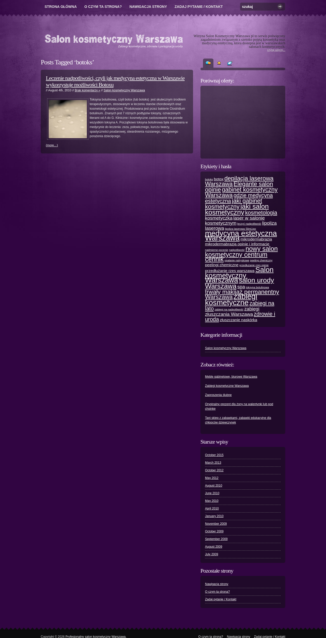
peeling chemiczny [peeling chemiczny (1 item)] (261, 260)
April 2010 (212, 508)
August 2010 (213, 485)
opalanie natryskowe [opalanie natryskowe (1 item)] (237, 260)
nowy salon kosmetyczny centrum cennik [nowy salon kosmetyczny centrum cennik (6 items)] (241, 254)
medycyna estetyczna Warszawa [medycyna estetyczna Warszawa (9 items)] (241, 235)
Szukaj (280, 6)
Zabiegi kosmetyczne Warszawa (227, 386)
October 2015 (214, 455)
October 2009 (214, 531)
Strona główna (61, 7)
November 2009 (216, 524)
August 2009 (213, 546)
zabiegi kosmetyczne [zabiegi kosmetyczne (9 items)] (231, 299)
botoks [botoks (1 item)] (209, 179)
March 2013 (213, 462)
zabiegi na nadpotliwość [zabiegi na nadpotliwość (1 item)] (229, 309)
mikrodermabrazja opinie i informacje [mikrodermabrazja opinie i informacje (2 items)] (237, 244)
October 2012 (214, 470)
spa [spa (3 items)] (241, 286)
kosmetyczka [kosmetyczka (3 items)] (219, 218)
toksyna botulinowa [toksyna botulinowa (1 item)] (257, 287)
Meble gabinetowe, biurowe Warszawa (231, 376)
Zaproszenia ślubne (218, 395)
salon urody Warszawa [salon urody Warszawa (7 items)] (239, 283)
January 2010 (214, 516)
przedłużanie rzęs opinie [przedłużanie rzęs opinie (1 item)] (254, 265)
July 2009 (211, 554)
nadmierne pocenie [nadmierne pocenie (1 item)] (216, 249)
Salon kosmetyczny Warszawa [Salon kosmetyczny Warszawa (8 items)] (239, 275)
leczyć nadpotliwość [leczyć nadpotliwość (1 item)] (249, 223)
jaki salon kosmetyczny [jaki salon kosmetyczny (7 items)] (237, 209)
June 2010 (212, 493)
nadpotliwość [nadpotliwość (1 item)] (237, 249)
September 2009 (216, 539)
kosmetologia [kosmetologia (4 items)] (261, 213)
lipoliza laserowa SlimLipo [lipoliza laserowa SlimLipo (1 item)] (240, 228)
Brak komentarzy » (87, 90)
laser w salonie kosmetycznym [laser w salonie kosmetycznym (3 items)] (235, 220)
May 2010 (212, 501)
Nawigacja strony (148, 7)
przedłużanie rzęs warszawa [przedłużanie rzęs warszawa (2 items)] (229, 270)
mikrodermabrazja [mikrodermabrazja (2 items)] (256, 239)
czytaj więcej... (276, 49)
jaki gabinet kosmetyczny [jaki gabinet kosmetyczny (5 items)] (233, 203)
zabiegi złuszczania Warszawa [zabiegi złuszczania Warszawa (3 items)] (232, 311)
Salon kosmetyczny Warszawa (124, 90)
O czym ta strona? (103, 7)
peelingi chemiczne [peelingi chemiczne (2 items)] (221, 265)
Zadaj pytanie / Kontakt (199, 7)
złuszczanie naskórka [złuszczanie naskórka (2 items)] (238, 320)
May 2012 (212, 478)
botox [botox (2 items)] (219, 179)
